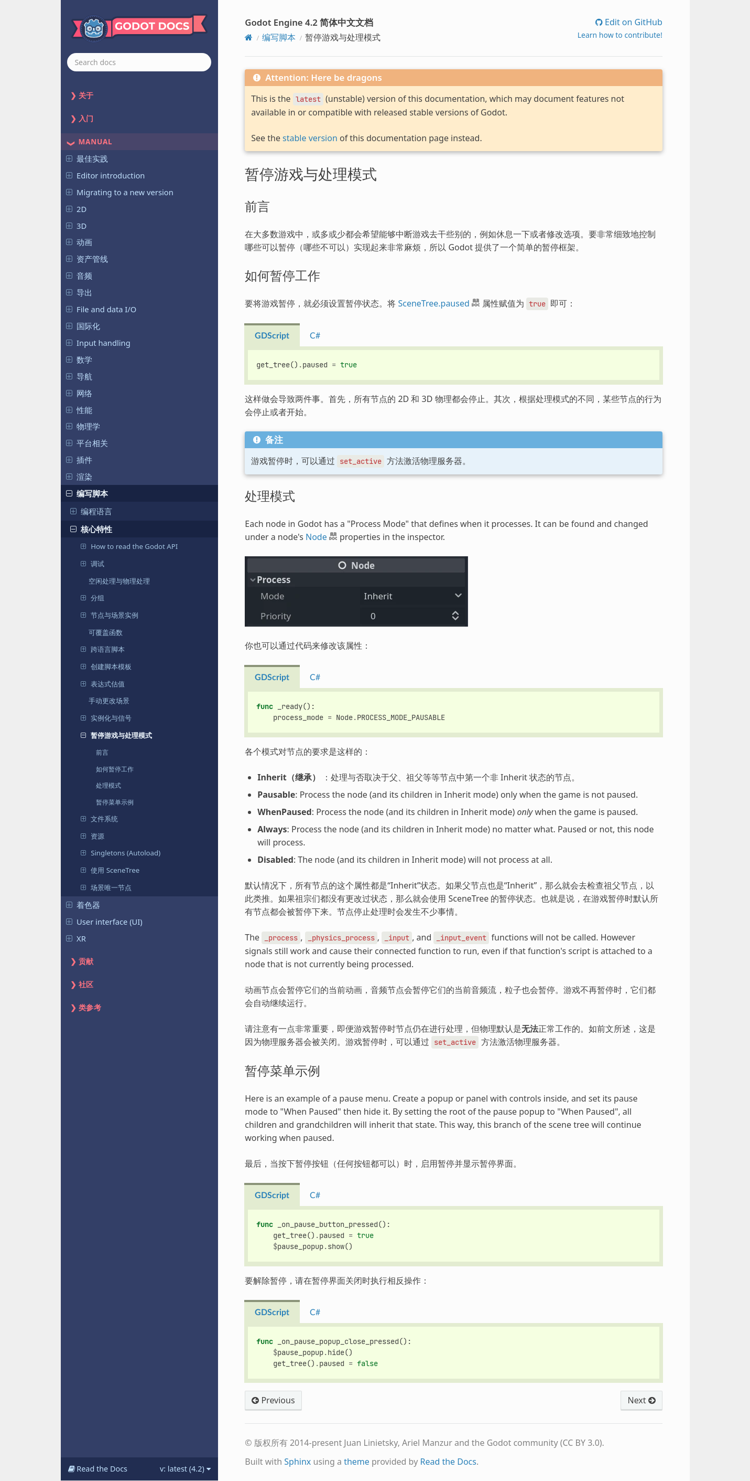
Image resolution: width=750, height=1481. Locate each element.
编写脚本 (87, 493)
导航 (79, 376)
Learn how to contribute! (620, 35)
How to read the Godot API (129, 546)
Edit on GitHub (632, 22)
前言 (102, 752)
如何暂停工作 (115, 769)
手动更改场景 (109, 700)
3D (76, 225)
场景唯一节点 (106, 887)
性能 (79, 410)
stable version (310, 138)
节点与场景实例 (109, 615)
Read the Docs (448, 1461)
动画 (79, 242)
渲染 (79, 476)
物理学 (83, 426)
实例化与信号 (106, 718)
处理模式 (108, 785)
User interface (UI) (104, 921)
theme (356, 1461)
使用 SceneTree (109, 870)
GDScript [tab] (272, 336)
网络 (79, 393)
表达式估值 (102, 684)
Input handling (98, 342)
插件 (79, 459)
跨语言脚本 (102, 649)
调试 (92, 563)
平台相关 (87, 443)
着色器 (83, 905)
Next (641, 1400)
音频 (79, 275)
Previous (273, 1400)
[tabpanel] (453, 365)
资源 (92, 836)
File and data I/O (101, 309)
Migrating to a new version (119, 192)
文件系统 (99, 818)
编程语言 (91, 511)
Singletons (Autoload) (120, 853)
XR (76, 938)
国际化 (83, 326)
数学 (79, 359)
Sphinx (297, 1461)
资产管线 (87, 258)
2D (76, 209)
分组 (92, 597)
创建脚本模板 (106, 666)
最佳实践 (87, 158)
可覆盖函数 (106, 632)
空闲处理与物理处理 (119, 581)
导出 (79, 292)
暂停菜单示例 (115, 802)
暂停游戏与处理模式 (116, 735)
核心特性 (91, 529)
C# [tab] (315, 336)
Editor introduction (105, 175)
